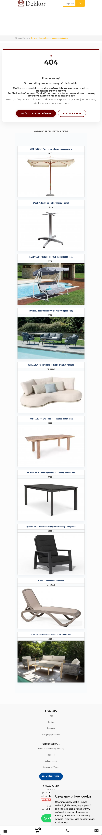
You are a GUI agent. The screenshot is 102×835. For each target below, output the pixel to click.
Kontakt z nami (72, 113)
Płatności (51, 755)
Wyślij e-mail (51, 776)
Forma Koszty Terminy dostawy (51, 748)
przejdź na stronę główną (51, 90)
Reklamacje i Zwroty (51, 767)
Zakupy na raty (51, 761)
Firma (51, 716)
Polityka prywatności (51, 734)
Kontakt (51, 722)
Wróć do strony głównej (36, 113)
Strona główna (21, 38)
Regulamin (51, 728)
